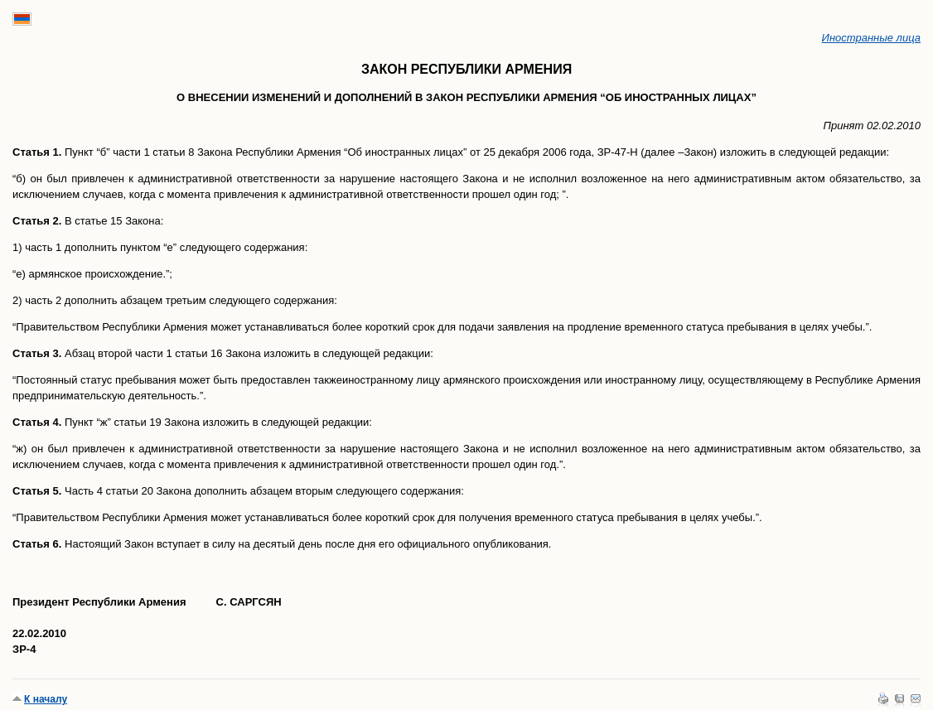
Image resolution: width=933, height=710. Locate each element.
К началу (45, 699)
